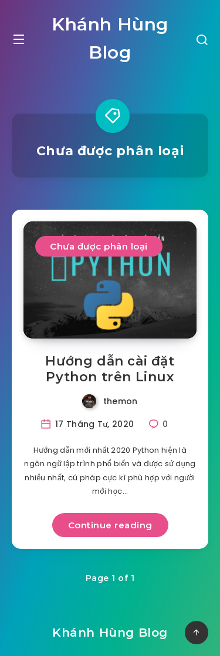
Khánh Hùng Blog (110, 38)
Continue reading (110, 525)
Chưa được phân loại (99, 246)
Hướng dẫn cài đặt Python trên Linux (109, 369)
